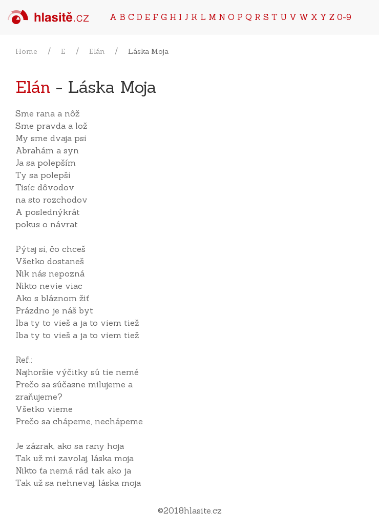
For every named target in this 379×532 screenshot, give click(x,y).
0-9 (344, 17)
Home (26, 51)
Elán (96, 51)
